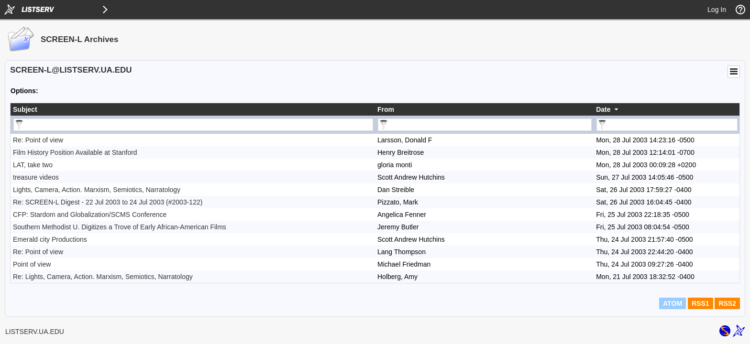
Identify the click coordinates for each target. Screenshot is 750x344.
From (385, 109)
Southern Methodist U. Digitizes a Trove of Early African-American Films (119, 227)
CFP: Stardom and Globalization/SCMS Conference (89, 214)
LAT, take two (33, 165)
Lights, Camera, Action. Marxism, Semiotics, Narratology (96, 190)
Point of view (32, 264)
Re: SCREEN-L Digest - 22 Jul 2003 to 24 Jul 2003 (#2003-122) (107, 202)
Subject (25, 109)
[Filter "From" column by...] (485, 124)
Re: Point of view (38, 140)
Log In (716, 9)
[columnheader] (193, 109)
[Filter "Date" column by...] (667, 124)
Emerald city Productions (50, 239)
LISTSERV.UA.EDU (34, 331)
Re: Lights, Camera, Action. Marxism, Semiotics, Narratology (103, 276)
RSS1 (700, 303)
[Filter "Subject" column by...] (193, 124)
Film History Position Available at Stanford (75, 152)
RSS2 (727, 303)
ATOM (672, 303)
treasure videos (36, 177)
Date (603, 109)
